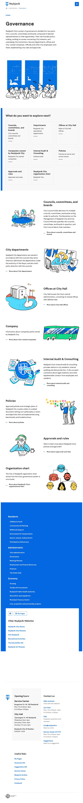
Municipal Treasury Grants (20, 600)
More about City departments (20, 271)
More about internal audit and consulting (58, 384)
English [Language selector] (10, 613)
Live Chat (55, 710)
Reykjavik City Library (16, 627)
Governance (22, 8)
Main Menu (77, 4)
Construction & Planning (19, 526)
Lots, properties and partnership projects (25, 604)
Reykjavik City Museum (17, 631)
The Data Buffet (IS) (15, 643)
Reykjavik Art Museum (16, 647)
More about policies (16, 422)
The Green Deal (15, 573)
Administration (13, 8)
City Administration (17, 553)
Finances (13, 569)
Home (6, 8)
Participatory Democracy (19, 542)
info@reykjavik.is (55, 726)
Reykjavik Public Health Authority (22, 592)
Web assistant (55, 702)
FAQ (55, 719)
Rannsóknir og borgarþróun (20, 596)
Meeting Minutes (16, 561)
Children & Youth (16, 522)
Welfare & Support (17, 530)
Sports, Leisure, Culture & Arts (21, 538)
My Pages (21, 614)
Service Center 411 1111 (55, 734)
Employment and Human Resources (23, 565)
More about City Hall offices (57, 305)
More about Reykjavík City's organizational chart (19, 485)
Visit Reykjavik (13, 635)
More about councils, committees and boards (61, 233)
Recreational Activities (16, 639)
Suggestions (55, 742)
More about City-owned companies (22, 340)
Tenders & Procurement (18, 588)
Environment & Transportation (21, 534)
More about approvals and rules (59, 452)
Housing (13, 584)
